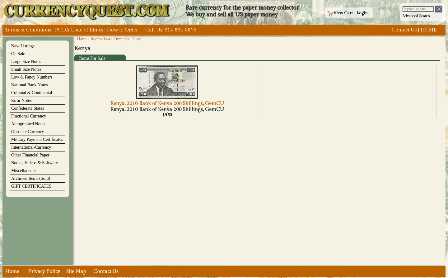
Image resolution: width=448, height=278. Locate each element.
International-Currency (31, 147)
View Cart (340, 13)
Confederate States (27, 108)
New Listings (23, 46)
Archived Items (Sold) (30, 178)
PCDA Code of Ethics (79, 30)
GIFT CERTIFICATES (31, 186)
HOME (428, 30)
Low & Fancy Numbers (32, 77)
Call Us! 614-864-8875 (170, 30)
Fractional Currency (28, 116)
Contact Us (404, 30)
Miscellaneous (23, 170)
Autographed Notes (28, 124)
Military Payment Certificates (37, 139)
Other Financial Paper (30, 155)
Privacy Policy (44, 272)
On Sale (18, 53)
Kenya (136, 39)
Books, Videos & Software (34, 163)
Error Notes (21, 100)
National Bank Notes (29, 85)
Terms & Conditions (28, 30)
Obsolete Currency (27, 131)
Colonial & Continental (31, 92)
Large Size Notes (26, 61)
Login (362, 13)
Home (82, 39)
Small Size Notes (26, 69)
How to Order (122, 30)
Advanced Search (416, 16)
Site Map (76, 272)
